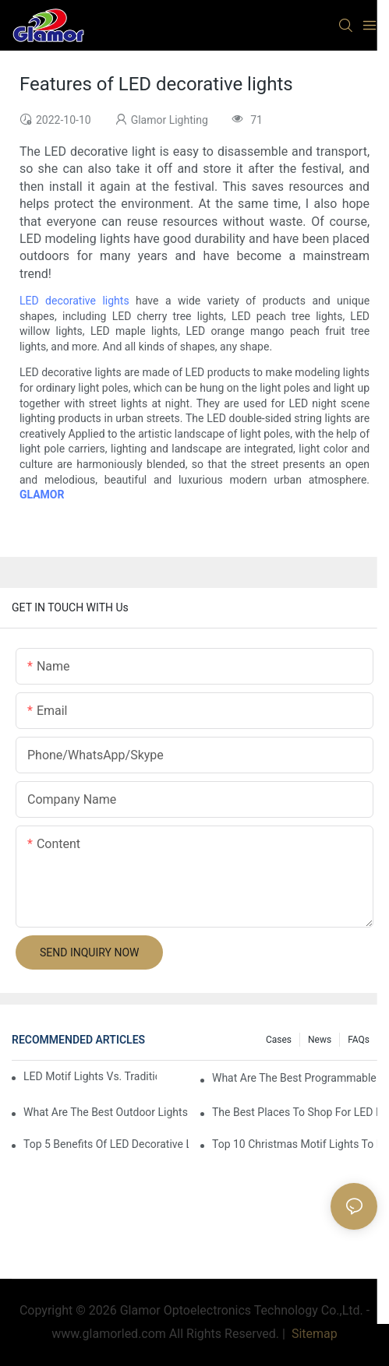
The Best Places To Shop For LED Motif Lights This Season (294, 1112)
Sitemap (313, 1333)
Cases (279, 1039)
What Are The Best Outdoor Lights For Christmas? (106, 1112)
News (319, 1039)
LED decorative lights (74, 300)
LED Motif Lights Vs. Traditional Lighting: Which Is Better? (90, 1076)
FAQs (359, 1039)
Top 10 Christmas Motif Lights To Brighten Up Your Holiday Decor (294, 1144)
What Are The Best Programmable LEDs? (294, 1078)
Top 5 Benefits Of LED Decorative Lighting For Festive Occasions (106, 1144)
